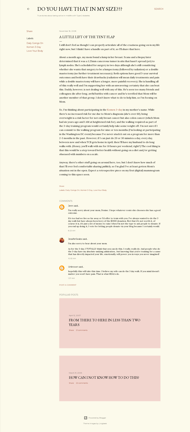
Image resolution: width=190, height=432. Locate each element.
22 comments (82, 383)
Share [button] (30, 31)
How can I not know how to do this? (104, 377)
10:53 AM (72, 258)
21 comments (81, 330)
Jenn (70, 205)
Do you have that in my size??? (79, 8)
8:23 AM (71, 230)
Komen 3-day (115, 109)
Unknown (73, 266)
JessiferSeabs (75, 239)
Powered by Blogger (95, 418)
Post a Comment (67, 285)
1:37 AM (71, 278)
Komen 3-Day (34, 47)
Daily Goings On (35, 43)
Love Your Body (35, 51)
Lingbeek (103, 423)
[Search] (158, 9)
